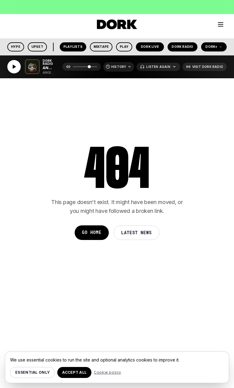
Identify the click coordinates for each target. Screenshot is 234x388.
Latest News (136, 232)
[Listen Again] (158, 67)
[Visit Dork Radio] (205, 67)
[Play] (14, 66)
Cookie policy (107, 372)
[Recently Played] (118, 67)
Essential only (32, 372)
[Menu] (220, 24)
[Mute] (68, 67)
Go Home (91, 232)
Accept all (74, 372)
